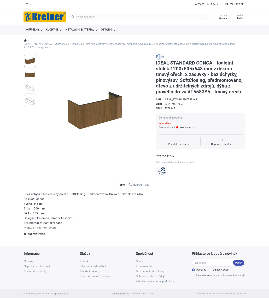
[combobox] (29, 4)
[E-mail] (212, 262)
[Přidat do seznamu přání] (178, 142)
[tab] (121, 185)
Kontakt (199, 4)
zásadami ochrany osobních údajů (227, 275)
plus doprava (61, 293)
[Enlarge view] (95, 110)
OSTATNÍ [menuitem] (106, 29)
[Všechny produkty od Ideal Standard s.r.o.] (160, 56)
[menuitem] (34, 30)
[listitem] (95, 110)
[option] (30, 61)
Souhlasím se (220, 275)
